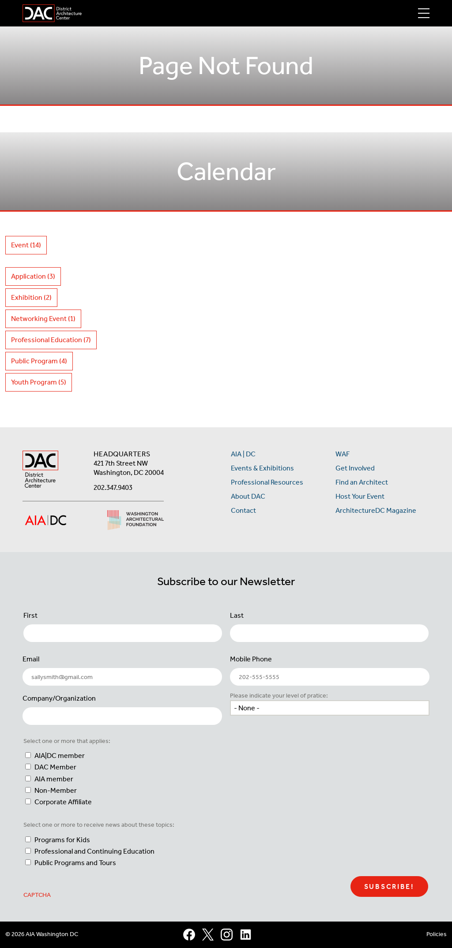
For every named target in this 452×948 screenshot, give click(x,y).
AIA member (53, 779)
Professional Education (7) (51, 340)
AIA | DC (243, 454)
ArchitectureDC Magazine (375, 510)
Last (237, 615)
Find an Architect (361, 482)
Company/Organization (59, 698)
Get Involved (355, 468)
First (30, 615)
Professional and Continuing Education (94, 851)
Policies (436, 934)
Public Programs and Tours (75, 862)
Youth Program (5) (38, 382)
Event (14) (26, 245)
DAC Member (55, 767)
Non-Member (55, 790)
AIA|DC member (59, 755)
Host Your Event (359, 496)
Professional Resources (267, 482)
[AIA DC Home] (40, 470)
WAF (342, 454)
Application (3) (33, 276)
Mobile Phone (251, 659)
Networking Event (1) (43, 318)
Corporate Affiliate (63, 802)
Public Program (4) (39, 361)
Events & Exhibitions (262, 468)
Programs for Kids (62, 840)
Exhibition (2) (31, 297)
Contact (243, 510)
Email (31, 659)
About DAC (248, 496)
